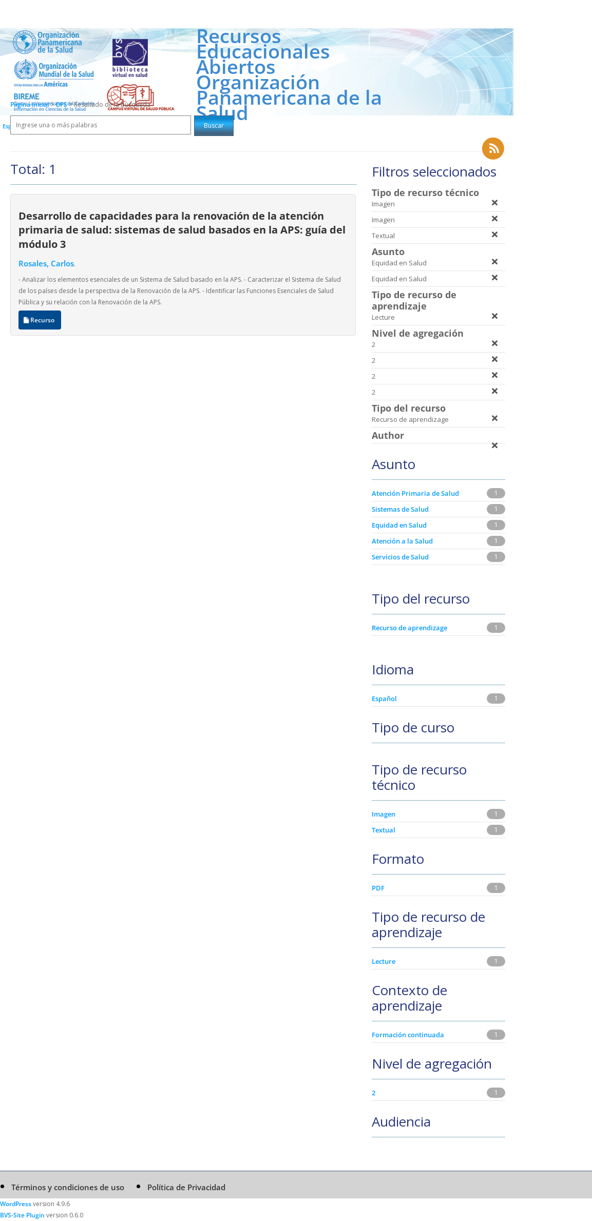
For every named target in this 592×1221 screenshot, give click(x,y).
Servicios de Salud (400, 556)
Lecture (383, 961)
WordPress (15, 1203)
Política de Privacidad (186, 1187)
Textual (383, 830)
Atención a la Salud (402, 541)
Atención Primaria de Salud (415, 493)
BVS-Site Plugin (22, 1215)
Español (384, 698)
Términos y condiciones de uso (67, 1187)
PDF (378, 888)
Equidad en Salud (399, 525)
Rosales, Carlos (46, 263)
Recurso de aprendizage (409, 627)
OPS (62, 104)
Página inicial (29, 104)
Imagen (383, 814)
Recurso (40, 320)
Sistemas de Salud (400, 509)
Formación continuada (408, 1034)
